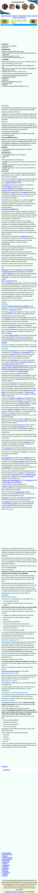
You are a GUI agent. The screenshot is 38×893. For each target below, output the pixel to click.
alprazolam (24, 476)
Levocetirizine (6, 865)
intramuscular (24, 236)
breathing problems (26, 362)
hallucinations (12, 327)
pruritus (20, 179)
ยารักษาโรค (35, 16)
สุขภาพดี (8, 16)
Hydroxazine (5, 862)
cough (28, 473)
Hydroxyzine (5, 270)
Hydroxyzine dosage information (11, 671)
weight (9, 296)
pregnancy (8, 448)
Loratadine (5, 866)
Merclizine (5, 869)
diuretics (21, 402)
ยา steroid (5, 876)
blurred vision (18, 306)
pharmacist (13, 310)
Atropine (13, 192)
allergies (29, 270)
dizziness (10, 306)
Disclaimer (21, 892)
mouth (17, 283)
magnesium (20, 398)
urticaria (12, 181)
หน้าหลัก (3, 16)
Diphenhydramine (7, 859)
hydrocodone (15, 475)
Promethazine (6, 873)
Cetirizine (5, 856)
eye (5, 366)
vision (33, 407)
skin (5, 494)
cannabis (16, 409)
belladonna (25, 192)
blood (28, 398)
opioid (20, 473)
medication (10, 283)
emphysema (6, 364)
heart (5, 375)
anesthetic (4, 190)
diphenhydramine (8, 482)
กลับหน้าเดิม (5, 766)
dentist (26, 419)
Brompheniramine (7, 854)
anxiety (6, 277)
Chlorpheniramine (7, 857)
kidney (26, 366)
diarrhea (26, 403)
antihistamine (7, 271)
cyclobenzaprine (15, 480)
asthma (12, 364)
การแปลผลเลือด (22, 16)
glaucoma (9, 366)
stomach (14, 367)
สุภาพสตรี (14, 16)
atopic (19, 181)
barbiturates (20, 188)
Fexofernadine (6, 860)
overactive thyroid (13, 369)
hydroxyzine (12, 351)
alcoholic (7, 415)
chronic (8, 181)
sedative (6, 185)
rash (22, 339)
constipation (25, 306)
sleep (8, 476)
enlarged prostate (23, 371)
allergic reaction (14, 335)
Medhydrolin (5, 868)
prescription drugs (22, 421)
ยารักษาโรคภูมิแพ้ (6, 853)
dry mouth (10, 312)
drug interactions (19, 461)
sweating (21, 403)
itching (19, 270)
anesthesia (9, 187)
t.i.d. (5, 226)
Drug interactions (6, 458)
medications (27, 458)
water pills (27, 402)
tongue (16, 341)
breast (24, 452)
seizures (13, 331)
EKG (28, 392)
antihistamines (30, 480)
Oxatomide (5, 871)
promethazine (17, 482)
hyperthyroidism (23, 369)
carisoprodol (6, 480)
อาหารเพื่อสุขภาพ (21, 18)
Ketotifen (4, 863)
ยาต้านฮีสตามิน (6, 770)
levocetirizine (26, 352)
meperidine (11, 188)
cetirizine (16, 352)
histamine (8, 183)
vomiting (33, 403)
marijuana (10, 409)
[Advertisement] (19, 34)
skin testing (15, 503)
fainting (9, 333)
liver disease (21, 427)
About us (14, 892)
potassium (12, 398)
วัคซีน (14, 18)
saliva (27, 314)
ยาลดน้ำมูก (5, 874)
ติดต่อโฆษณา (8, 892)
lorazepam (30, 476)
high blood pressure (18, 366)
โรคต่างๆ (29, 16)
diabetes (15, 427)
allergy (5, 486)
